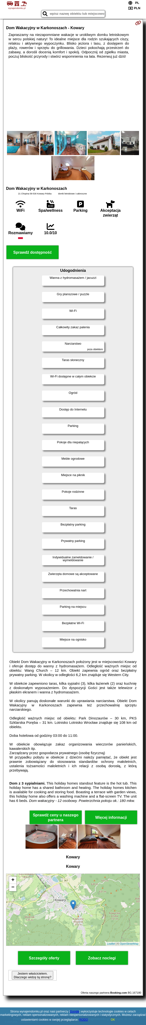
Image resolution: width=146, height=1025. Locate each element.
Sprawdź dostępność (32, 252)
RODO (83, 1019)
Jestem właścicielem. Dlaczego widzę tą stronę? (32, 975)
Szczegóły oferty (44, 958)
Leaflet (111, 943)
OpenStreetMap (129, 943)
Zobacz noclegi (102, 958)
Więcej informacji (111, 817)
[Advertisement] (73, 95)
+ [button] (12, 880)
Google (74, 1011)
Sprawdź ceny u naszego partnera (55, 817)
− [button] (12, 887)
